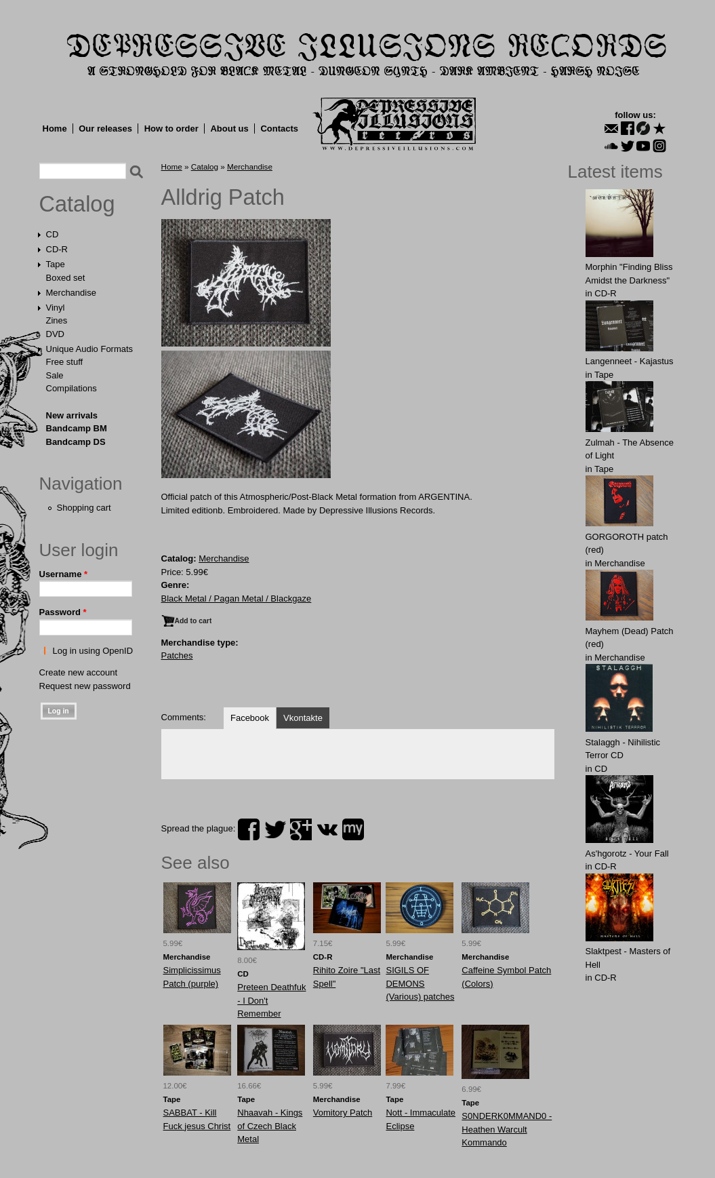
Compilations (71, 388)
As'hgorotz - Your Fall (627, 853)
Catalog (77, 204)
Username (63, 574)
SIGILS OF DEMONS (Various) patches (420, 983)
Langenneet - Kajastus (630, 361)
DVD (55, 334)
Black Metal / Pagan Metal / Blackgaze (236, 598)
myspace (353, 829)
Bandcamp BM (76, 428)
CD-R (57, 249)
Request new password (85, 686)
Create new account (78, 672)
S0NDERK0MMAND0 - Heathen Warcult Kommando (507, 1129)
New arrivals (72, 415)
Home (55, 128)
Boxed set (65, 278)
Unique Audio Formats (90, 349)
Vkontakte (303, 718)
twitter (275, 829)
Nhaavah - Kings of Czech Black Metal (269, 1125)
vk (327, 829)
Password (63, 612)
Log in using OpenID (93, 651)
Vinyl (55, 307)
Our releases (105, 128)
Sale (55, 375)
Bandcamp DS (76, 442)
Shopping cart (84, 508)
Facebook (249, 718)
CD (52, 234)
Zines (57, 320)
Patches (177, 655)
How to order (171, 128)
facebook (249, 829)
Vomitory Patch (342, 1112)
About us (229, 128)
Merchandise (71, 293)
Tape (55, 264)
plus (301, 829)
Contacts (279, 128)
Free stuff (64, 362)
